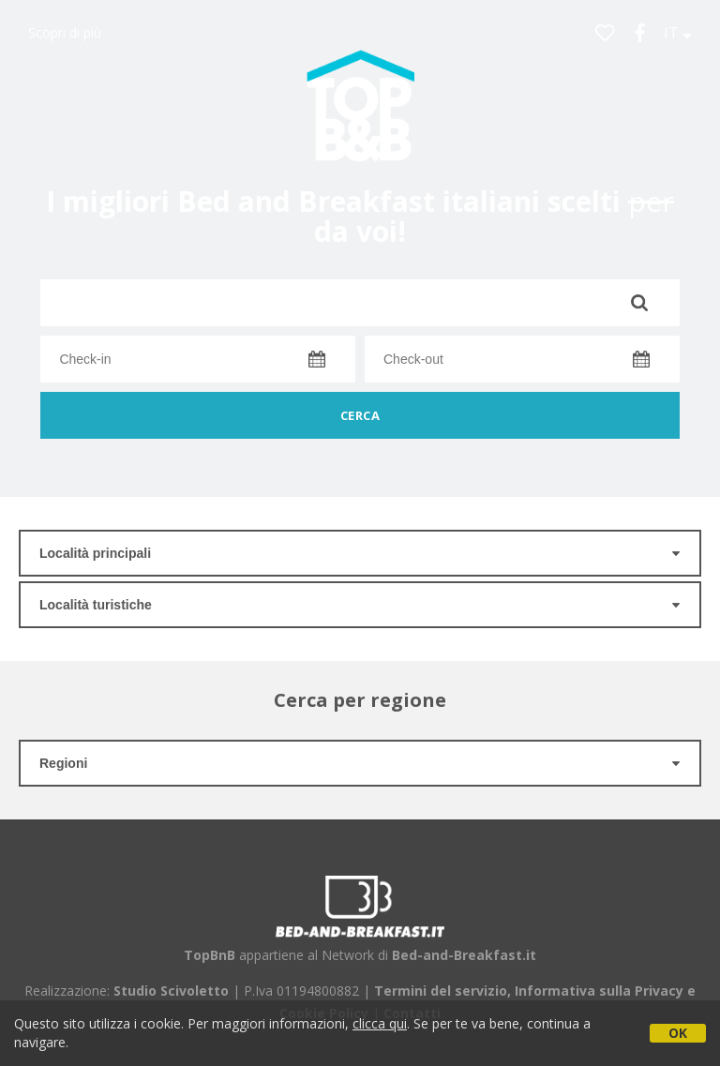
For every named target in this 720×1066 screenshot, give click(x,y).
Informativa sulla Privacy (599, 990)
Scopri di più (64, 32)
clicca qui (379, 1023)
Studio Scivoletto (171, 990)
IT (678, 33)
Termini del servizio (440, 990)
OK (677, 1033)
